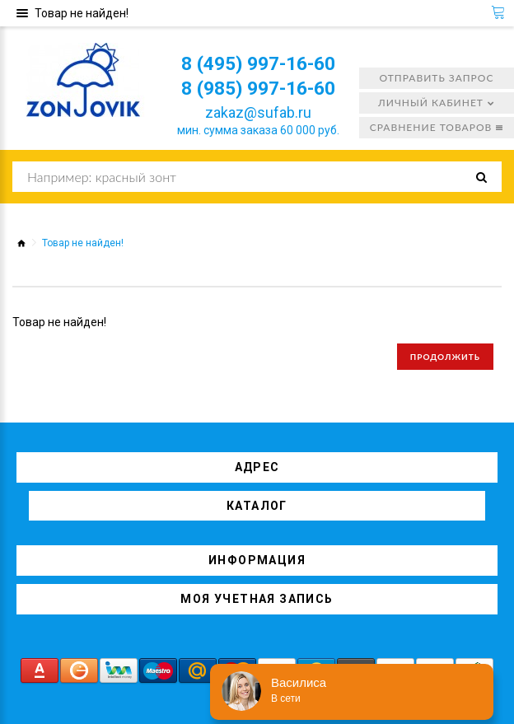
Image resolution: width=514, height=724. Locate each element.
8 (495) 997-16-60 (260, 63)
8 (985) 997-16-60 (260, 88)
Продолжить (445, 357)
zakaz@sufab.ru (260, 112)
